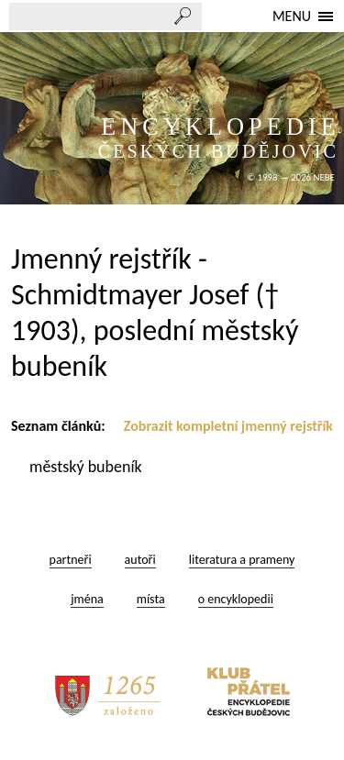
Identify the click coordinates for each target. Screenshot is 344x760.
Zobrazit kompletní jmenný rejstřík (228, 426)
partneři (71, 559)
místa (151, 599)
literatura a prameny (242, 559)
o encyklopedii (235, 599)
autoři (140, 559)
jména (87, 599)
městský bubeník (87, 467)
